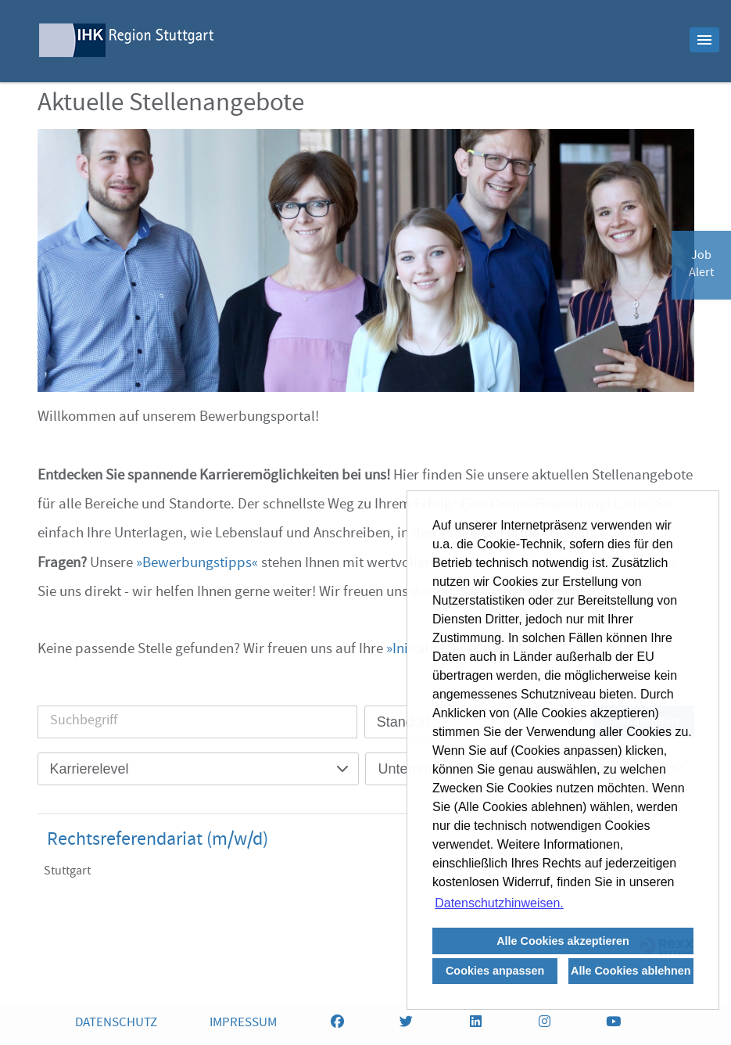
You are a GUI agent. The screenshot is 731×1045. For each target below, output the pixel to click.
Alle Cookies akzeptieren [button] (562, 941)
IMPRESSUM (243, 1023)
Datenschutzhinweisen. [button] (499, 903)
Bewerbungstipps (197, 564)
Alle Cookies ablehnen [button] (631, 970)
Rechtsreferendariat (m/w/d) (157, 841)
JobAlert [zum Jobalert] (701, 265)
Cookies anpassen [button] (495, 970)
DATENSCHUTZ (116, 1023)
